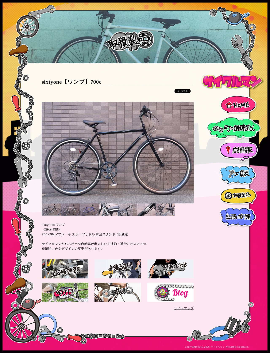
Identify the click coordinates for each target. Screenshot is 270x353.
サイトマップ (184, 308)
